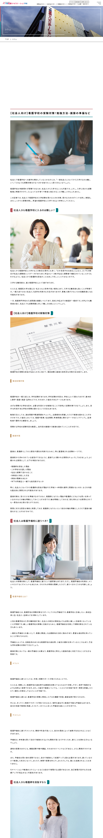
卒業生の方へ (72, 4)
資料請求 (78, 2)
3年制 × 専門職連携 (11, 835)
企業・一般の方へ (83, 4)
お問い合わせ (84, 2)
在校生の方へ (51, 4)
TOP (7, 39)
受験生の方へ (41, 4)
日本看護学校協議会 (65, 270)
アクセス (72, 2)
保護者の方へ (62, 4)
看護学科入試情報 (100, 195)
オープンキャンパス (100, 145)
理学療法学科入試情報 (100, 172)
